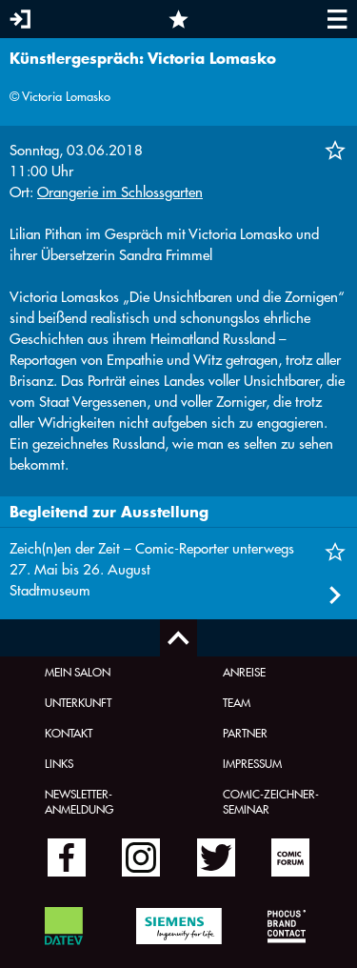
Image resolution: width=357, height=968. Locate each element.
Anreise (244, 671)
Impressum (252, 763)
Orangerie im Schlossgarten (120, 192)
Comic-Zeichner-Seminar (271, 801)
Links (59, 763)
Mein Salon (77, 671)
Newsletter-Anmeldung (79, 801)
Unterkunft (78, 702)
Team (236, 702)
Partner (245, 732)
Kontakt (68, 732)
